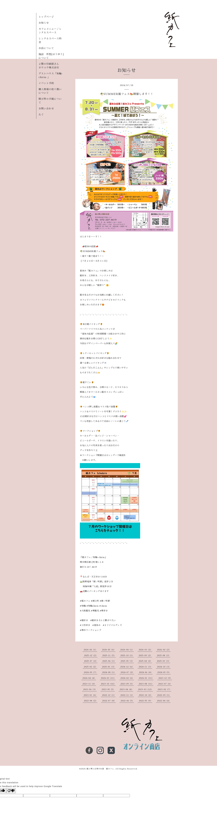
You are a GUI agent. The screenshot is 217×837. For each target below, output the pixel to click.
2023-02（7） (164, 689)
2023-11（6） (89, 684)
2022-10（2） (145, 695)
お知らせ (44, 23)
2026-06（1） (90, 650)
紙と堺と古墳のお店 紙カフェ (100, 769)
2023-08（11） (146, 684)
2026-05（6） (108, 650)
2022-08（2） (90, 701)
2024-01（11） (146, 678)
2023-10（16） (108, 684)
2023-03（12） (145, 689)
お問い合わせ (46, 108)
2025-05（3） (127, 661)
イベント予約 (46, 83)
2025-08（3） (163, 655)
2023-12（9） (165, 678)
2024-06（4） (146, 672)
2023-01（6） (90, 695)
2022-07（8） (109, 701)
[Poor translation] (11, 790)
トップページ (46, 17)
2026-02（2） (164, 650)
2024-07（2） (127, 672)
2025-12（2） (90, 655)
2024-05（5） (164, 672)
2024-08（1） (109, 672)
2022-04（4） (164, 701)
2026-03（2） (145, 650)
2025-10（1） (127, 655)
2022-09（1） (164, 695)
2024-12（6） (127, 667)
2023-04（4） (126, 689)
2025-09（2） (145, 655)
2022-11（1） (127, 695)
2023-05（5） (108, 689)
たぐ (41, 114)
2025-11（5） (109, 655)
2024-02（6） (127, 678)
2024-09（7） (90, 672)
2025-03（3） (163, 661)
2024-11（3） (145, 667)
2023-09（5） (127, 684)
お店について (46, 48)
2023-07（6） (165, 684)
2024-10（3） (164, 667)
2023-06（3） (90, 689)
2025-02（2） (90, 667)
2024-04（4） (89, 678)
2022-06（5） (127, 701)
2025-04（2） (145, 661)
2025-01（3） (108, 667)
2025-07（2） (90, 661)
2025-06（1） (109, 661)
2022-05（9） (145, 701)
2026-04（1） (127, 650)
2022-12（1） (109, 695)
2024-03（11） (108, 678)
